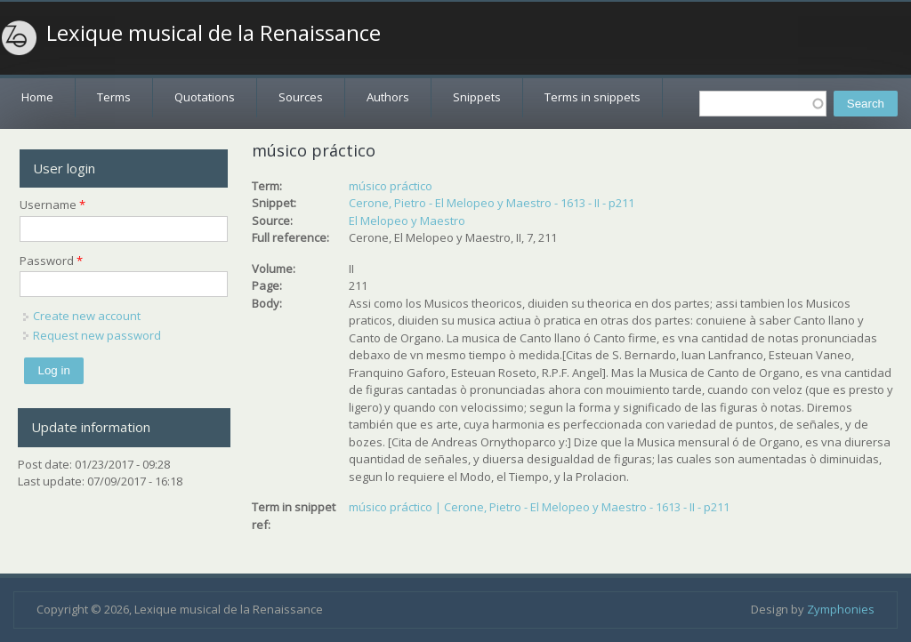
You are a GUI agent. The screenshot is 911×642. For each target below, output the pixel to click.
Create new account (87, 316)
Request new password (97, 335)
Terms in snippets (592, 97)
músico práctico (390, 186)
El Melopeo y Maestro (407, 221)
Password (51, 261)
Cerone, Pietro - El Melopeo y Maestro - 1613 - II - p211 (491, 203)
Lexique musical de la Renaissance (213, 33)
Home (37, 97)
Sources (300, 97)
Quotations (204, 97)
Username (52, 205)
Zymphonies (841, 609)
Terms (114, 97)
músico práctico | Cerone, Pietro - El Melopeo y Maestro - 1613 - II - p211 (539, 507)
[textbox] (762, 103)
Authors (388, 97)
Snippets (477, 97)
